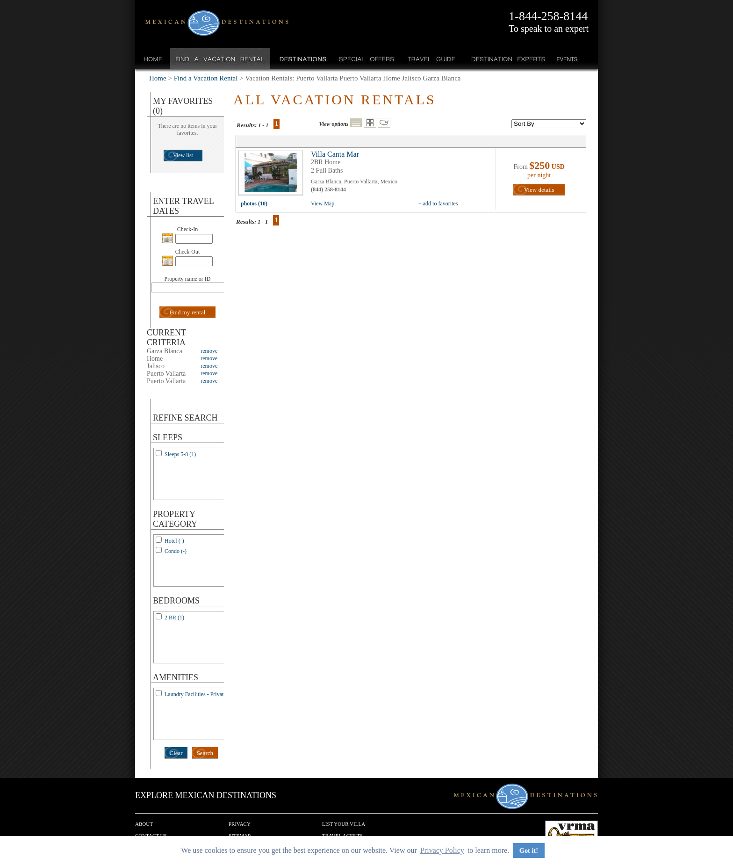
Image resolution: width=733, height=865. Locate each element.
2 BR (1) (174, 617)
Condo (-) (176, 551)
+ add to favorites (438, 203)
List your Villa (343, 824)
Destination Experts (506, 58)
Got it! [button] (528, 850)
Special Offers (366, 58)
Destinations (302, 58)
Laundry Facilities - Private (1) (199, 694)
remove (209, 351)
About (144, 824)
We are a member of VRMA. (571, 835)
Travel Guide (431, 58)
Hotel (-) (174, 541)
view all (273, 175)
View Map (322, 203)
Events (566, 58)
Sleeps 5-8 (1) (180, 454)
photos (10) (254, 203)
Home (153, 58)
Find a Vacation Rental (220, 58)
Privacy (240, 824)
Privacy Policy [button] (442, 850)
